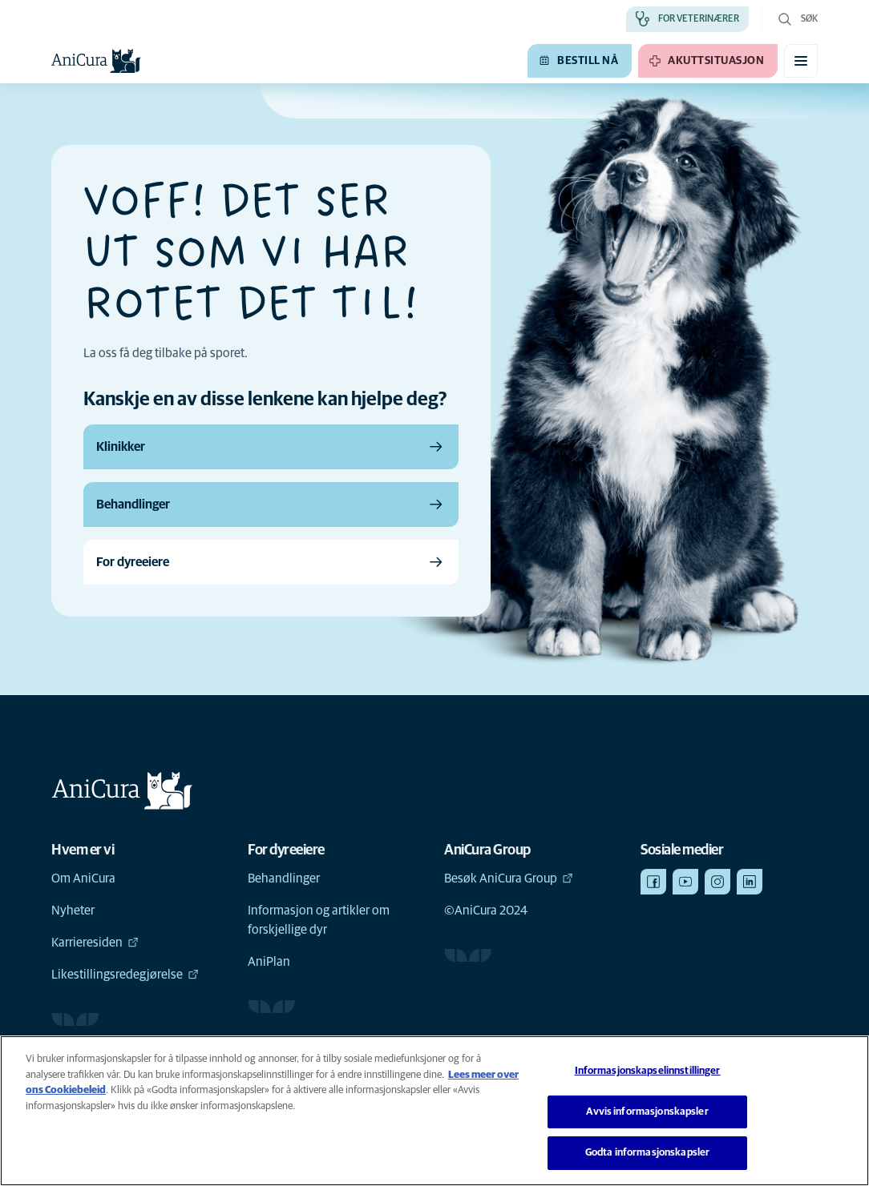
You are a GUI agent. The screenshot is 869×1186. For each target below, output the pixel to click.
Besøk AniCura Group (508, 878)
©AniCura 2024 (485, 910)
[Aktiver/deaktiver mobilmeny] (801, 61)
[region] (434, 1110)
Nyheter (73, 910)
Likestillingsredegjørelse (125, 974)
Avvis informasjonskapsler (647, 1112)
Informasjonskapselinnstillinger (648, 1071)
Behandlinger (284, 878)
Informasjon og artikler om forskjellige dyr (319, 920)
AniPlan (269, 961)
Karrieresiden (95, 942)
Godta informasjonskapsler (647, 1153)
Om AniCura (83, 878)
